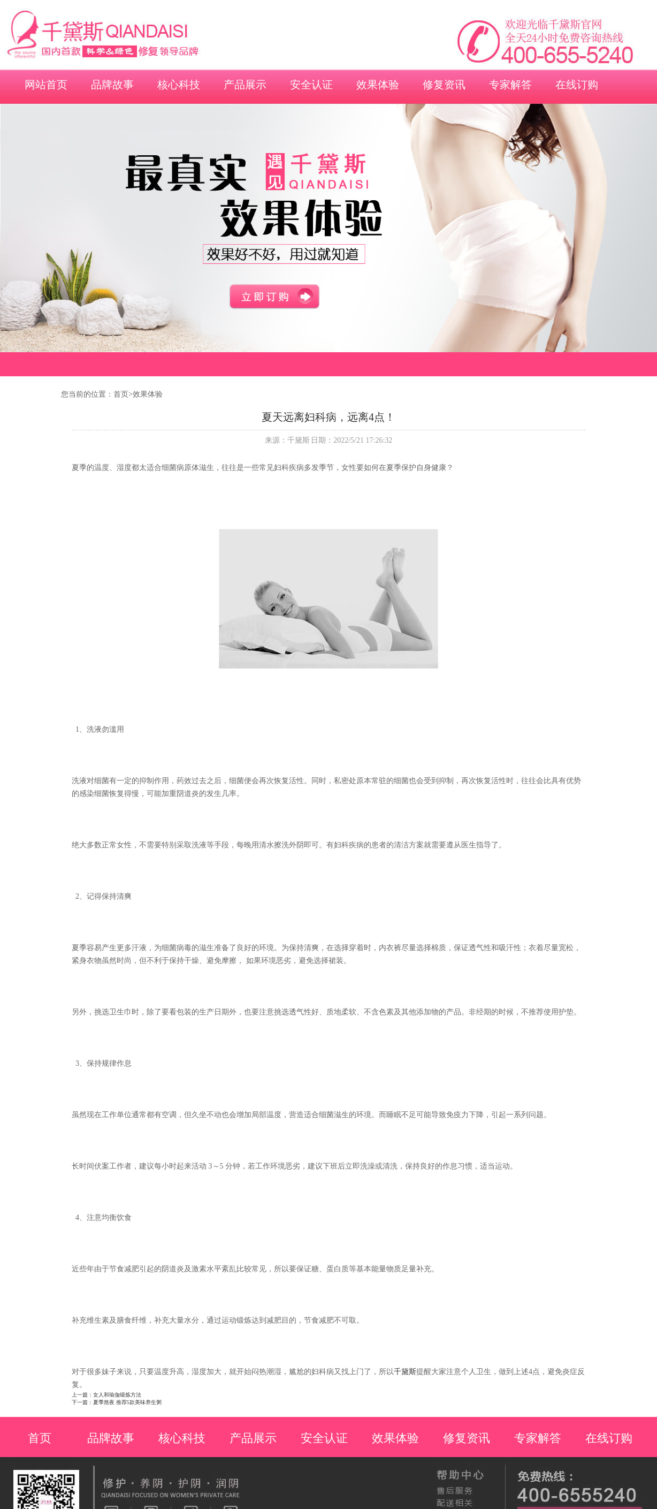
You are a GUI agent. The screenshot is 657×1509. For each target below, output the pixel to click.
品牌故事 (112, 84)
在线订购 (576, 84)
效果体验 (377, 84)
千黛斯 (405, 1372)
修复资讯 (444, 84)
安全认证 (311, 84)
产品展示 (245, 84)
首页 (120, 394)
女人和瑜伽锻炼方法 (117, 1395)
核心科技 (178, 84)
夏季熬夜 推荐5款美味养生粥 (127, 1402)
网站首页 (46, 84)
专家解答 (510, 84)
